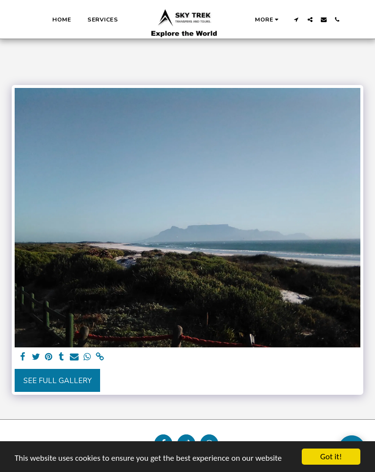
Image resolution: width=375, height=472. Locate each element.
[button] (296, 19)
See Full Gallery (57, 381)
